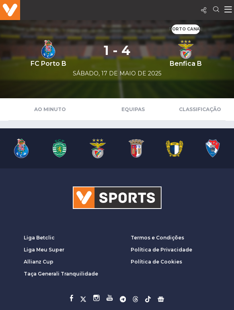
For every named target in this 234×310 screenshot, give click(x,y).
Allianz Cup (38, 262)
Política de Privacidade (161, 250)
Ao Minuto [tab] (50, 109)
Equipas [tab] (133, 109)
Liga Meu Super (44, 250)
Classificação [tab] (200, 109)
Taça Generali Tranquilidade (61, 274)
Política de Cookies (156, 262)
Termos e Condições (157, 238)
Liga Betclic (39, 238)
